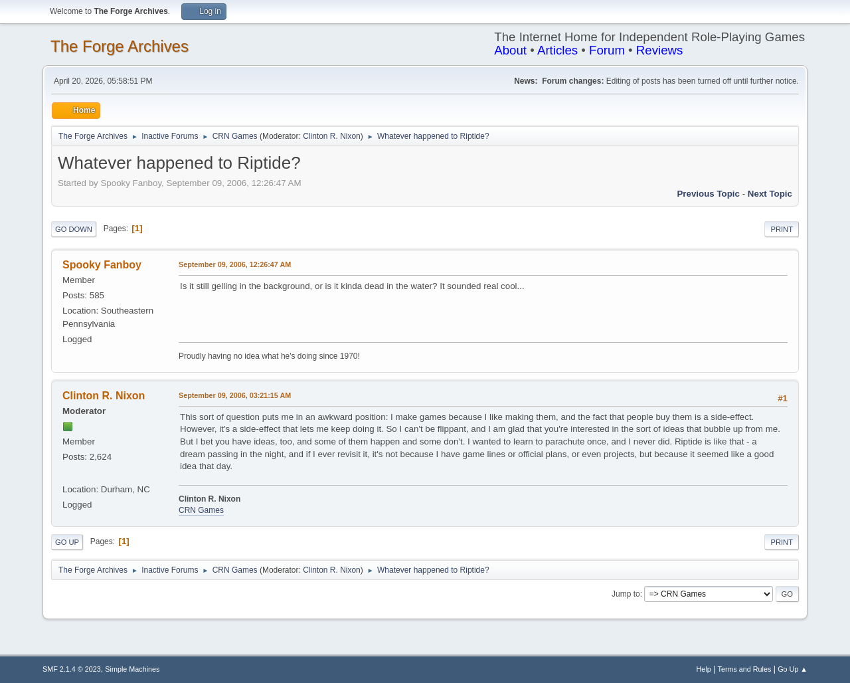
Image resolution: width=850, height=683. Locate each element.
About (510, 50)
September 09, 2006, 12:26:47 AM (235, 264)
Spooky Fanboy (101, 264)
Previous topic (708, 194)
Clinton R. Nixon (332, 136)
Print (781, 229)
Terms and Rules (745, 669)
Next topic (770, 194)
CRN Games (201, 510)
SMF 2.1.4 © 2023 (71, 669)
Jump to (626, 594)
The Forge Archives (119, 46)
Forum (607, 50)
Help (704, 669)
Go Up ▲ (793, 669)
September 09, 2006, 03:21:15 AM (235, 395)
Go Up (67, 542)
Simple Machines (132, 669)
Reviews (659, 50)
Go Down (73, 229)
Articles (557, 50)
